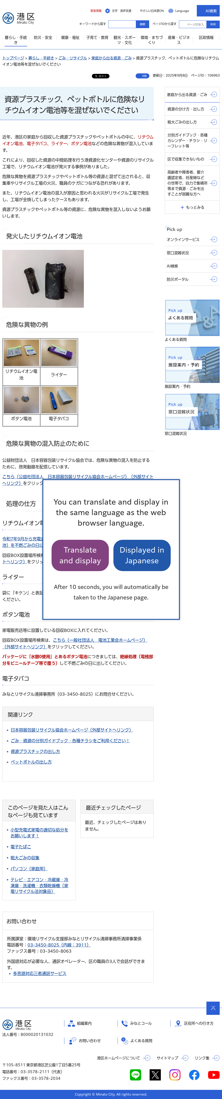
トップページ (13, 58)
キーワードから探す (112, 24)
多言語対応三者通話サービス (39, 973)
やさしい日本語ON (152, 10)
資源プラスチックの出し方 (35, 751)
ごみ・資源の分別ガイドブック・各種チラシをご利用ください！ (70, 741)
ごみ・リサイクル (72, 58)
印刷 (144, 76)
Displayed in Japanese (142, 555)
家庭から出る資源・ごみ (111, 58)
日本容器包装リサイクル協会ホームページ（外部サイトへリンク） (72, 730)
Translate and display (80, 555)
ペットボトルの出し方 (31, 762)
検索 (213, 24)
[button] (92, 10)
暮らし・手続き (41, 58)
